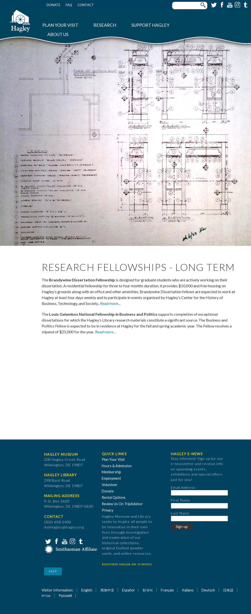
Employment (111, 478)
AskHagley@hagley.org (64, 527)
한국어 (147, 590)
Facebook (221, 4)
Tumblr (245, 4)
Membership (111, 472)
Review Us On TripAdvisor (122, 504)
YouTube (229, 4)
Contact (85, 5)
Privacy (107, 510)
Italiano (188, 590)
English (86, 590)
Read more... (105, 331)
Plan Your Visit (60, 25)
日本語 (228, 590)
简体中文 (107, 590)
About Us (57, 34)
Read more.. (110, 303)
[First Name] (199, 506)
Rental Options (114, 497)
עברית (46, 595)
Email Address (183, 487)
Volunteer (110, 485)
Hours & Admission (117, 466)
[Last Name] (199, 518)
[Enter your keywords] (189, 5)
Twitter (213, 4)
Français (167, 590)
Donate (53, 5)
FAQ (69, 5)
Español (128, 590)
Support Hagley (150, 25)
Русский (65, 595)
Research (104, 25)
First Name (180, 500)
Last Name (180, 513)
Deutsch (208, 590)
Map (53, 571)
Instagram (237, 4)
